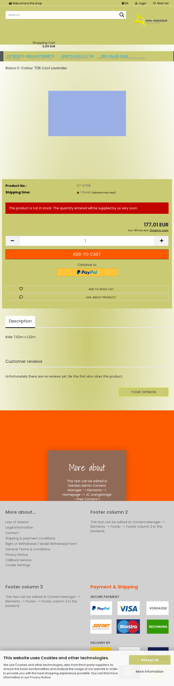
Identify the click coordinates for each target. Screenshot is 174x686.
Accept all (149, 660)
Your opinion (143, 392)
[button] (125, 3)
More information (150, 671)
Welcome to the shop (25, 3)
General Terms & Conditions (27, 549)
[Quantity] (87, 241)
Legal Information (19, 527)
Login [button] (140, 3)
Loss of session (17, 522)
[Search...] (122, 15)
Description (20, 321)
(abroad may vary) (104, 192)
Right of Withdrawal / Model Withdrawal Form (41, 544)
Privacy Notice (40, 677)
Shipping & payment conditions (30, 538)
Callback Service (18, 560)
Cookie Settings (17, 565)
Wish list (161, 3)
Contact (12, 533)
